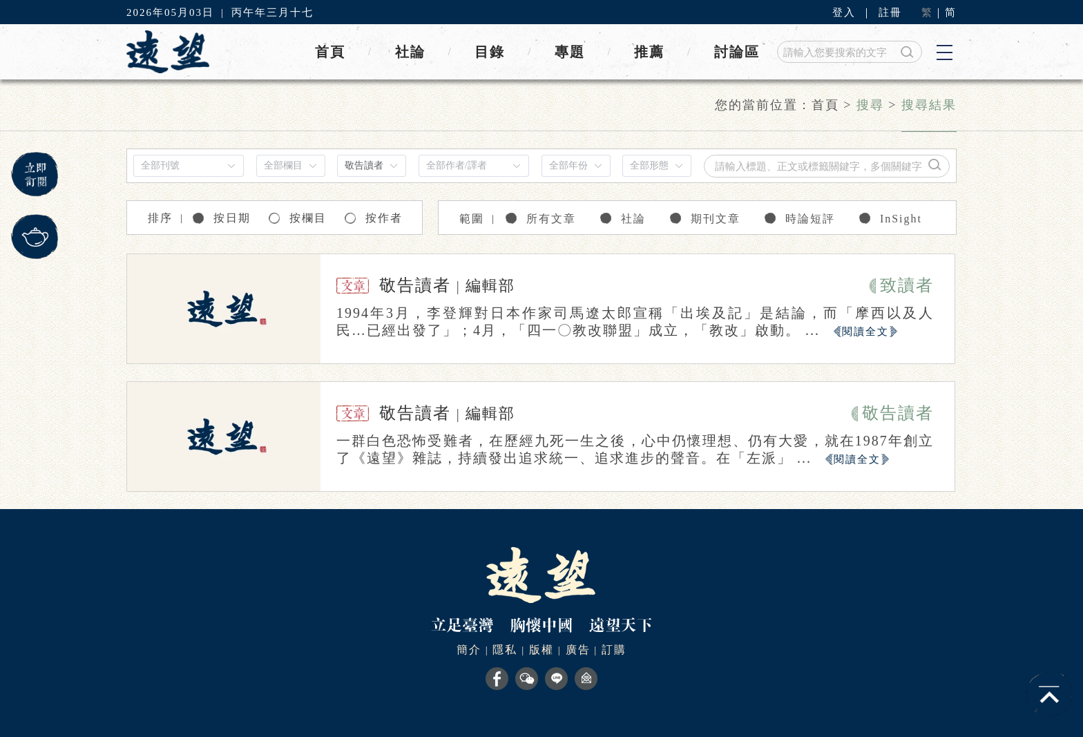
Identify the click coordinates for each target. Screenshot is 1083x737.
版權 (541, 649)
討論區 (737, 51)
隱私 (504, 649)
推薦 (649, 51)
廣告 (578, 649)
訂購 (614, 649)
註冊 (890, 12)
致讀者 (907, 285)
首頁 (330, 51)
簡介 (469, 649)
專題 (570, 51)
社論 (410, 51)
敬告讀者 (415, 285)
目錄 (490, 51)
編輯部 (490, 285)
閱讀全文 (865, 331)
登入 (844, 12)
